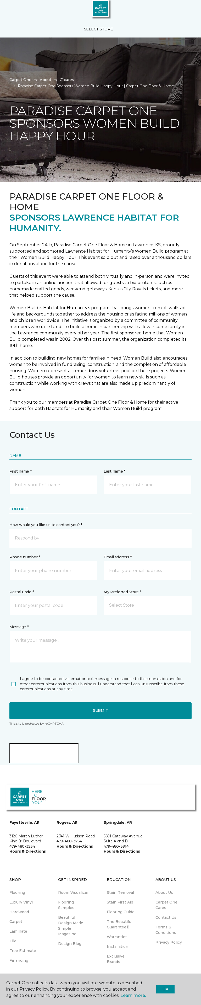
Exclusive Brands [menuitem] (116, 959)
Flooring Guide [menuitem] (121, 912)
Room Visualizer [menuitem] (73, 892)
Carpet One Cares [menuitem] (166, 905)
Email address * (118, 557)
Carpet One (20, 79)
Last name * (114, 471)
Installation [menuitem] (117, 946)
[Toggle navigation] (7, 10)
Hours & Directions (27, 851)
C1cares (67, 79)
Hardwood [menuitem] (19, 912)
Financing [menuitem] (18, 960)
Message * (18, 627)
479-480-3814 (116, 846)
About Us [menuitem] (164, 892)
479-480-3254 (22, 846)
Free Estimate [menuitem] (22, 950)
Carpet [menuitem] (15, 921)
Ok (165, 989)
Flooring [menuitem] (17, 892)
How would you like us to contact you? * (45, 525)
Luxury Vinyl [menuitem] (21, 902)
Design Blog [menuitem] (69, 943)
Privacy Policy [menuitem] (168, 942)
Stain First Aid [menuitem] (120, 902)
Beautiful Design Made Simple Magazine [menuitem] (70, 925)
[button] (181, 10)
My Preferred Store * (122, 592)
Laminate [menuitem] (18, 931)
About (45, 79)
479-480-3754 (69, 841)
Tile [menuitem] (12, 941)
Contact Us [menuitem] (165, 917)
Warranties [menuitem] (117, 936)
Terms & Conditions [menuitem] (165, 930)
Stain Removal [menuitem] (120, 892)
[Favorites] (187, 10)
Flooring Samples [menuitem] (66, 905)
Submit (100, 710)
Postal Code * (21, 592)
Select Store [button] (98, 29)
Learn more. (133, 995)
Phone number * (24, 557)
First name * (20, 471)
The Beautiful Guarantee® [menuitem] (119, 924)
